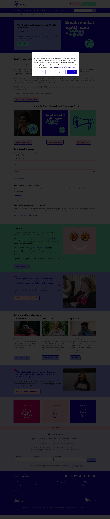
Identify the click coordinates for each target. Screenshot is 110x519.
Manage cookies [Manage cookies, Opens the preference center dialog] (40, 72)
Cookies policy (71, 67)
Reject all (61, 72)
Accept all (72, 72)
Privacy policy (61, 67)
